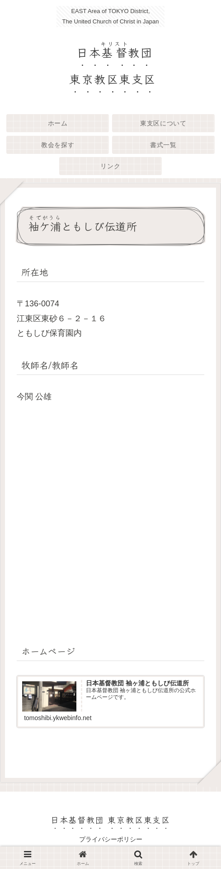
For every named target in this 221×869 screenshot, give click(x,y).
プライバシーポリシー (110, 840)
